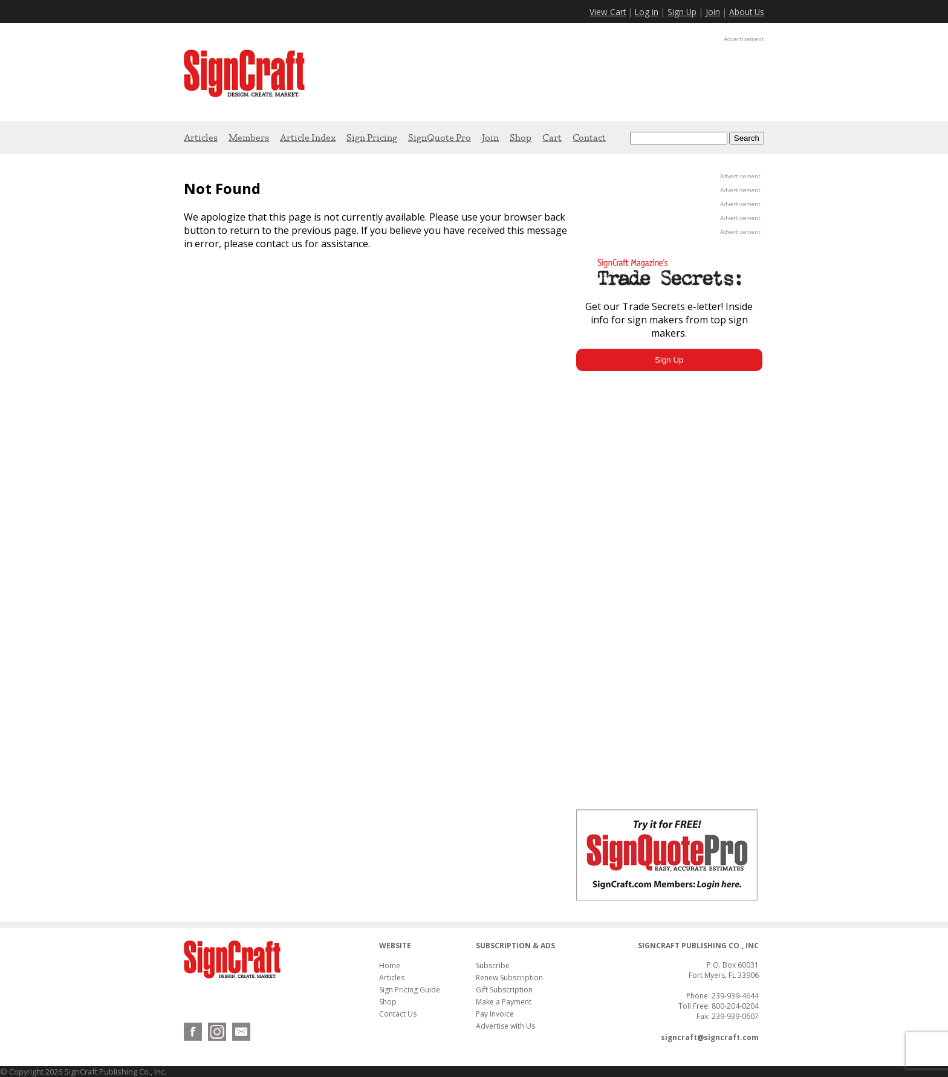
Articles (201, 137)
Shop (520, 137)
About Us (746, 12)
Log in (646, 12)
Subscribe (493, 965)
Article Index (308, 137)
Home (389, 965)
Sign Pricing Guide (409, 990)
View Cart (607, 12)
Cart (552, 137)
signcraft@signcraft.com (710, 1037)
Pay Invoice (495, 1014)
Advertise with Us (505, 1026)
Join (713, 12)
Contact (589, 137)
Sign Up (681, 12)
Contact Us (398, 1014)
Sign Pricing (371, 137)
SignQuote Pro (439, 137)
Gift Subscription (504, 990)
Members (249, 137)
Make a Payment (503, 1002)
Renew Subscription (509, 977)
